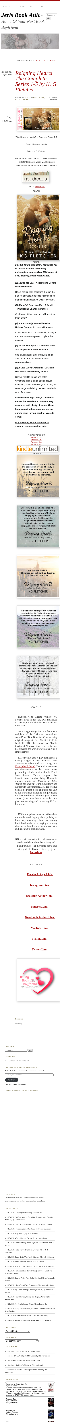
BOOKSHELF (8, 7)
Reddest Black (11, 1399)
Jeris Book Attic (21, 15)
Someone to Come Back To (16, 1384)
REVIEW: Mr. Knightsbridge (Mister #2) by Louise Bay (28, 1304)
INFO (32, 7)
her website (36, 852)
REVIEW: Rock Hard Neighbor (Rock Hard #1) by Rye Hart (29, 1320)
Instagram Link (40, 885)
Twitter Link (40, 949)
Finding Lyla (10, 1410)
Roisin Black (12, 1386)
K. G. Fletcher (7, 121)
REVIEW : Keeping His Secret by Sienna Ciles (25, 1213)
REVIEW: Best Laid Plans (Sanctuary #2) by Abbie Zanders (30, 1224)
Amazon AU (36, 444)
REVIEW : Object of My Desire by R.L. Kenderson (31, 1356)
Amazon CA (36, 442)
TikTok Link (40, 938)
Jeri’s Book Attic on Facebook (22, 1090)
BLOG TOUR (38, 98)
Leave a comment (53, 99)
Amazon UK (36, 440)
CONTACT (22, 7)
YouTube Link (40, 928)
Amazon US (36, 437)
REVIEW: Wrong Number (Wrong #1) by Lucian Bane (27, 1238)
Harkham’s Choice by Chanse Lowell (27, 1360)
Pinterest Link (40, 906)
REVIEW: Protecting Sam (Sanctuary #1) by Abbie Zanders (30, 1229)
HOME (41, 7)
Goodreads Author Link (40, 917)
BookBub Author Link (40, 895)
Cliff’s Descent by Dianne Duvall (28, 1351)
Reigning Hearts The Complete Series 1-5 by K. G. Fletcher (36, 81)
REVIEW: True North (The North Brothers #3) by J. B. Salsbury (31, 1266)
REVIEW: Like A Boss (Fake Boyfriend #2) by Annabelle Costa (31, 1285)
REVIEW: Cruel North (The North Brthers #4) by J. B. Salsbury (31, 1257)
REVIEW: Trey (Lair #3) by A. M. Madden (23, 1233)
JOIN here (12, 1080)
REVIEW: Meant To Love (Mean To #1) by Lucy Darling (28, 1316)
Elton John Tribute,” (25, 766)
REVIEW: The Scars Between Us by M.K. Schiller (26, 1262)
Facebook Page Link (40, 874)
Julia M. (27, 98)
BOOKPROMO (21, 100)
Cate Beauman (13, 1412)
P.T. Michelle (12, 1401)
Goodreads (40, 186)
